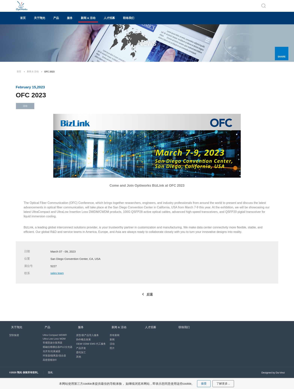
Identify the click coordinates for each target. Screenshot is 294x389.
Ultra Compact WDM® (55, 342)
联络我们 (166, 21)
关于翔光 (48, 21)
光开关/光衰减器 (52, 359)
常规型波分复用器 (52, 350)
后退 (149, 300)
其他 (79, 364)
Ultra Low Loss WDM (54, 346)
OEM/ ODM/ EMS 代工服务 (92, 351)
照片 (114, 356)
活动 (114, 351)
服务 (90, 21)
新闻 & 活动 (114, 21)
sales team (57, 278)
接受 (203, 383)
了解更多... (223, 383)
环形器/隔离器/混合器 (54, 363)
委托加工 (82, 360)
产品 (71, 21)
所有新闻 (116, 343)
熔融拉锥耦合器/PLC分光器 (58, 354)
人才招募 (141, 21)
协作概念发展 (84, 347)
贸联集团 (14, 343)
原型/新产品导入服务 (88, 343)
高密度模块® (50, 367)
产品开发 (82, 356)
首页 (26, 21)
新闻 (114, 347)
